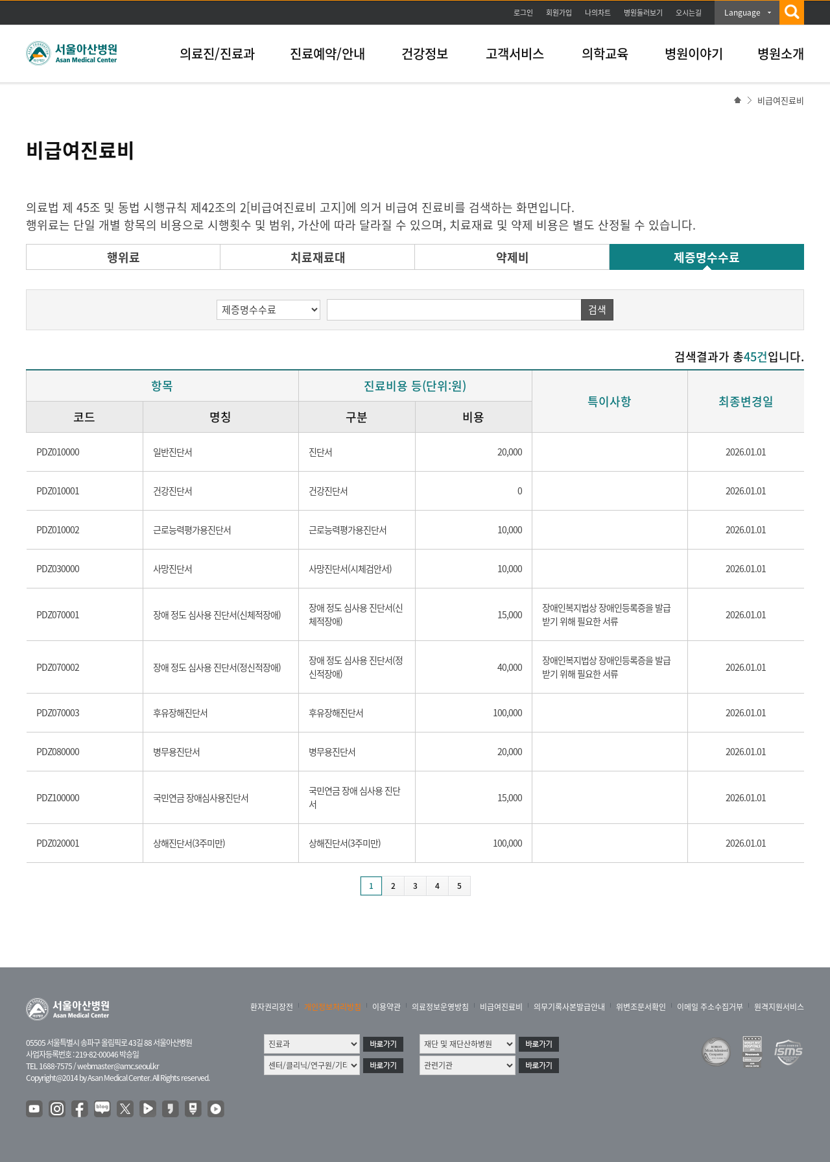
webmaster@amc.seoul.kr (118, 1066)
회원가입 (559, 12)
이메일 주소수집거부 (710, 1007)
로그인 (523, 12)
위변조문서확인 (641, 1007)
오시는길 (689, 12)
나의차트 (598, 12)
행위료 (123, 257)
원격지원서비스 (779, 1007)
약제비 (512, 257)
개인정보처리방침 (332, 1007)
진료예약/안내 (327, 53)
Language (742, 12)
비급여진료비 (501, 1007)
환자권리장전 (271, 1007)
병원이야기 (694, 53)
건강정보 (424, 53)
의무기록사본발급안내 (569, 1007)
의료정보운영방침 (440, 1007)
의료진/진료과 (217, 53)
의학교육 (605, 53)
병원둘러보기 (643, 12)
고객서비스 (515, 53)
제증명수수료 (707, 257)
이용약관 (386, 1007)
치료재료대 (318, 257)
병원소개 (780, 53)
